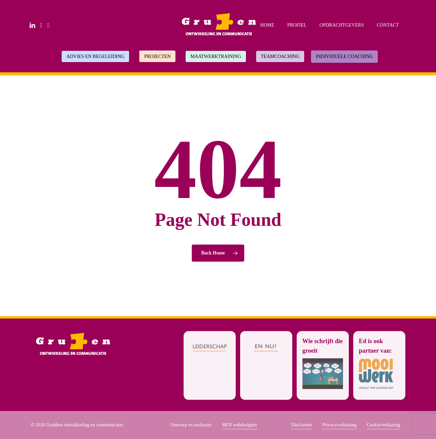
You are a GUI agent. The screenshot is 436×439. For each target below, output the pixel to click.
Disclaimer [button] (301, 424)
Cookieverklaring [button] (383, 424)
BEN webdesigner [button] (239, 424)
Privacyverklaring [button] (339, 424)
